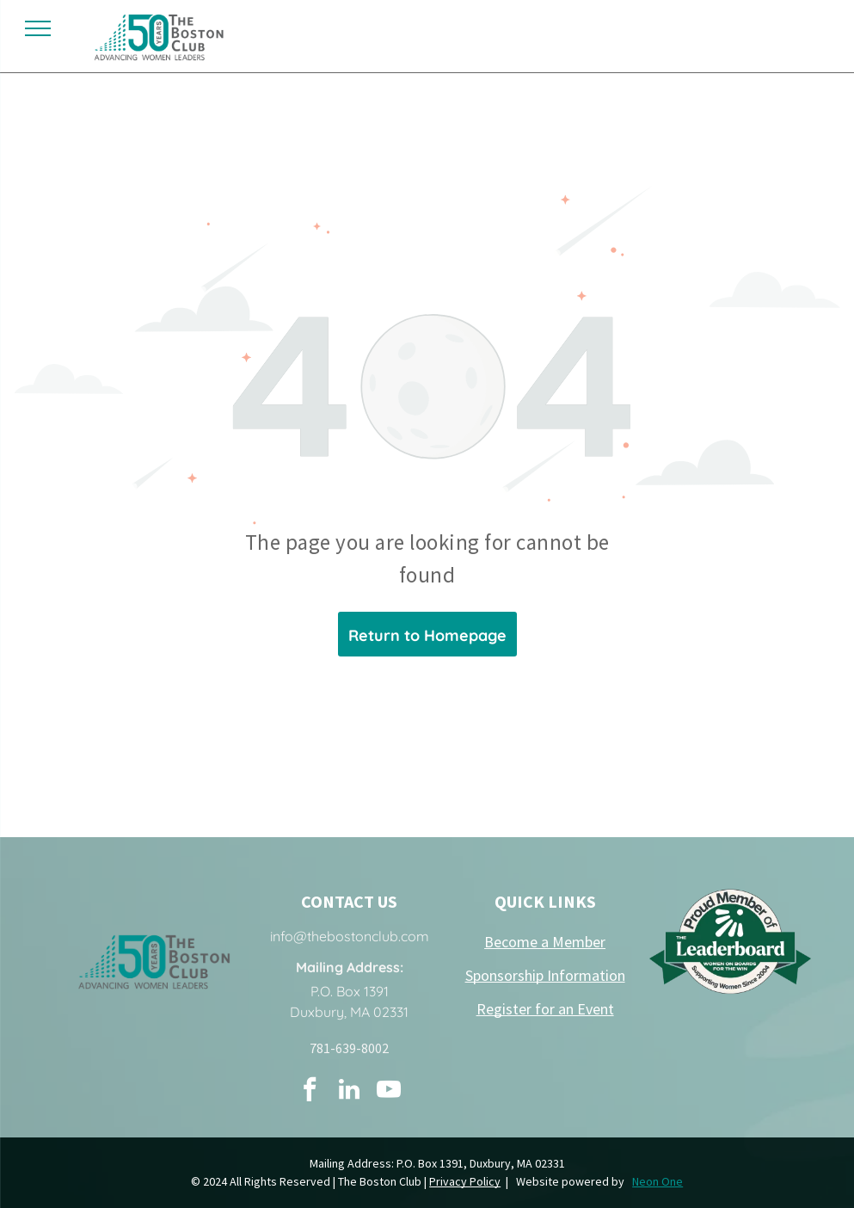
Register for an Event (545, 1009)
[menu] (37, 28)
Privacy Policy (465, 1181)
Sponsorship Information (545, 975)
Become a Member (544, 942)
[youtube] (389, 1091)
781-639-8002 (349, 1048)
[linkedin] (349, 1091)
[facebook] (310, 1091)
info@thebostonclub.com (349, 936)
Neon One (657, 1181)
